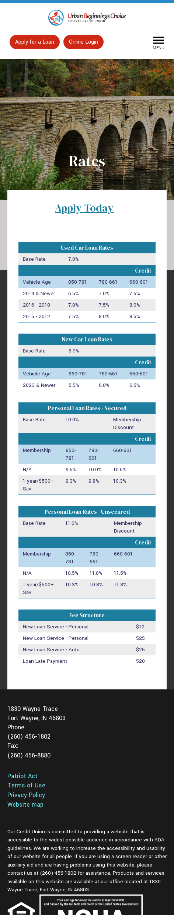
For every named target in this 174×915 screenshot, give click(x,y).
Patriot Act (22, 776)
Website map (25, 804)
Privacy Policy (26, 795)
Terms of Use (26, 785)
